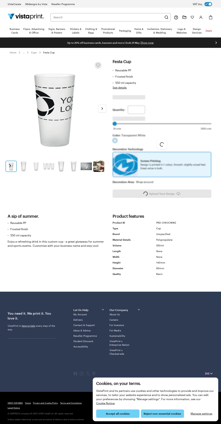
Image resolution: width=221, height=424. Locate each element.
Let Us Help (88, 307)
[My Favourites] (192, 17)
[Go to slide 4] (48, 166)
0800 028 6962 (15, 400)
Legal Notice (14, 405)
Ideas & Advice (82, 328)
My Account (80, 311)
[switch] (205, 4)
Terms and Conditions (71, 400)
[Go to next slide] (102, 108)
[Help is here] (176, 17)
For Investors (116, 322)
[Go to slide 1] (11, 166)
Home (13, 52)
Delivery (78, 317)
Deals (209, 30)
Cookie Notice (105, 403)
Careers (113, 317)
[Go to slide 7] (86, 166)
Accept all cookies (118, 413)
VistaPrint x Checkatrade (116, 349)
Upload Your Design (162, 191)
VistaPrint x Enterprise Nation (119, 340)
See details (120, 87)
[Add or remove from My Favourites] (98, 65)
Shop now (147, 42)
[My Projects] (184, 17)
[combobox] (108, 17)
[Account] (201, 17)
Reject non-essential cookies (162, 413)
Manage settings (201, 413)
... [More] (24, 52)
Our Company (125, 307)
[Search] (166, 17)
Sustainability (117, 333)
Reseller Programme (85, 333)
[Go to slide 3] (36, 166)
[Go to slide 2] (23, 166)
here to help (28, 323)
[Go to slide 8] (98, 166)
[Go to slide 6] (73, 166)
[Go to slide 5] (61, 166)
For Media (115, 328)
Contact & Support (84, 322)
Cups (34, 52)
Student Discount (83, 338)
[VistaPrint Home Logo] (26, 17)
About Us (114, 311)
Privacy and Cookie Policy (45, 400)
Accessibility (80, 344)
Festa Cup (49, 52)
